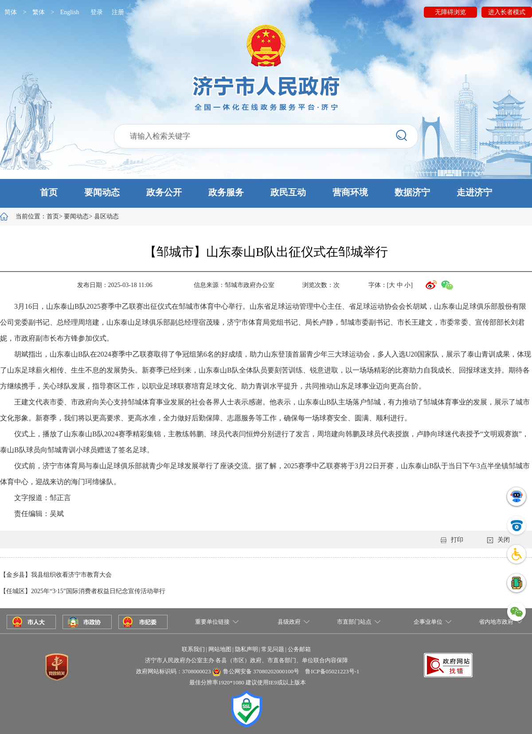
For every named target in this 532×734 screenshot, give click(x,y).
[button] (266, 193)
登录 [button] (96, 12)
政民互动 (288, 192)
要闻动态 (102, 192)
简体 (10, 12)
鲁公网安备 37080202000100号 (261, 671)
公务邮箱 (299, 649)
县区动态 (106, 216)
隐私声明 (246, 649)
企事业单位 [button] (428, 621)
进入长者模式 (506, 12)
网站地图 (219, 649)
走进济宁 (474, 192)
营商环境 (350, 192)
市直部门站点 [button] (354, 621)
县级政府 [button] (289, 621)
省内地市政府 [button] (496, 621)
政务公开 (164, 192)
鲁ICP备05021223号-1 (332, 671)
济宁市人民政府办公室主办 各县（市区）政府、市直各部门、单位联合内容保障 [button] (246, 660)
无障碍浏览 (450, 12)
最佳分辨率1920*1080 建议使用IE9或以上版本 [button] (247, 682)
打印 (452, 539)
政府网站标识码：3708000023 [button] (173, 671)
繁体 (38, 12)
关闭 (498, 539)
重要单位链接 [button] (212, 621)
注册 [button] (118, 12)
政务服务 (226, 192)
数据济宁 (412, 192)
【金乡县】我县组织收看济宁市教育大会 (56, 574)
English (69, 12)
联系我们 (193, 649)
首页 (49, 192)
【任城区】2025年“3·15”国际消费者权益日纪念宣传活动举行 (82, 591)
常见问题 (272, 649)
